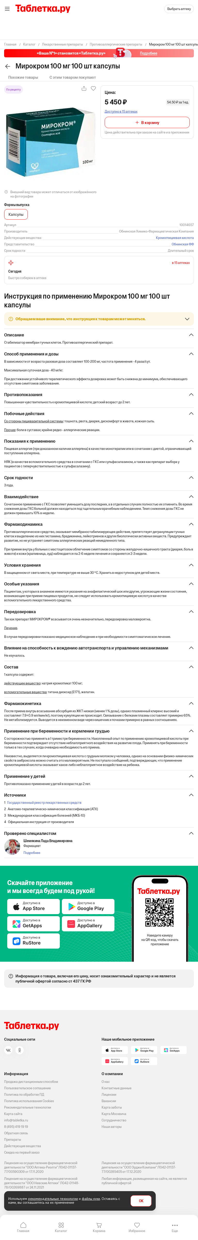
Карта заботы (112, 1107)
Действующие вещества (22, 1146)
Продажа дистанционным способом (31, 1082)
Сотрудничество (114, 1120)
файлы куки (91, 1198)
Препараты (12, 1139)
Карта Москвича (114, 1114)
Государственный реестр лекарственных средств (44, 804)
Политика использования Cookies (29, 1101)
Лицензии (109, 1094)
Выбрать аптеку (179, 9)
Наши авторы (112, 1127)
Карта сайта (13, 1114)
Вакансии (109, 1101)
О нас (106, 1082)
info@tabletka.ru (16, 1120)
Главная (23, 1231)
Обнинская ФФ (183, 244)
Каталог (61, 1231)
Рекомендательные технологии (27, 1107)
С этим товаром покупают (73, 77)
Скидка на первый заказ (21, 1152)
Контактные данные (116, 1088)
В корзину (150, 122)
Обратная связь (16, 1133)
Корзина (99, 1231)
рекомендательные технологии (53, 1198)
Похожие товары (23, 77)
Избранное (137, 1231)
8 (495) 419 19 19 (16, 1127)
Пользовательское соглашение (27, 1088)
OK (141, 1201)
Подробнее (31, 854)
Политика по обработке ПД (24, 1094)
